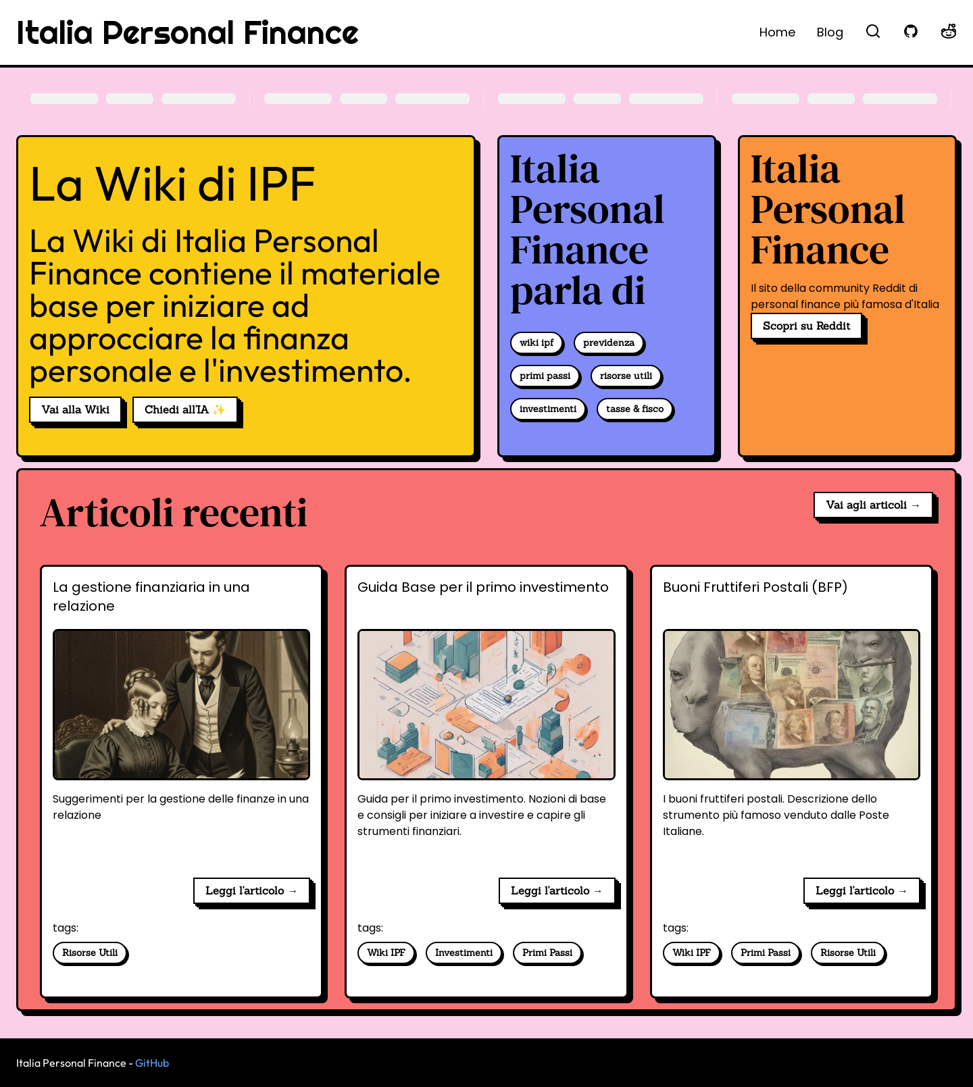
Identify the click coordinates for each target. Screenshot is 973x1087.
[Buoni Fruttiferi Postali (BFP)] (791, 722)
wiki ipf (536, 342)
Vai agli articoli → (873, 504)
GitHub (152, 1062)
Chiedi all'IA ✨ (185, 409)
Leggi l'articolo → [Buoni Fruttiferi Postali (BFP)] (862, 890)
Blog (830, 32)
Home (777, 32)
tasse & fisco (635, 409)
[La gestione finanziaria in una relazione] (181, 722)
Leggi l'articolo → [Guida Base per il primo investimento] (557, 890)
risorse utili (626, 376)
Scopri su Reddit (806, 325)
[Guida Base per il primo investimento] (486, 722)
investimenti (548, 409)
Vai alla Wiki (75, 409)
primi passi (545, 376)
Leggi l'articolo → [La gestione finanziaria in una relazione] (251, 890)
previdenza (608, 342)
